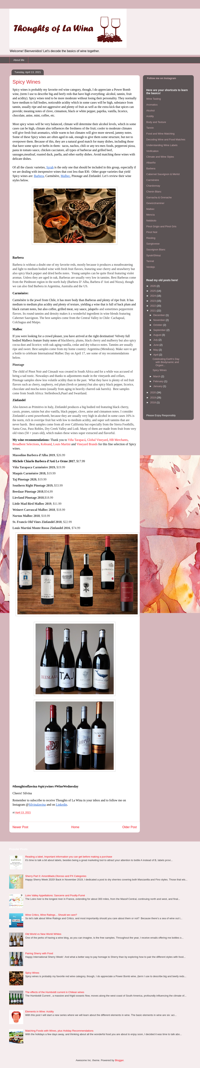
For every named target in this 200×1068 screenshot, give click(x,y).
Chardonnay (153, 185)
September (159, 330)
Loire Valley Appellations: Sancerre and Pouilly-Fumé (55, 895)
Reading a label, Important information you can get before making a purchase (68, 856)
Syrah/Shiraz (153, 255)
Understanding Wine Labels (162, 145)
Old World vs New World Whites (43, 934)
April (156, 354)
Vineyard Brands (87, 444)
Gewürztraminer (155, 203)
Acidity (150, 116)
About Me (18, 60)
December (159, 315)
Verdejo (150, 266)
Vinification (152, 151)
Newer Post (20, 827)
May (156, 349)
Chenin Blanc (153, 191)
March (157, 376)
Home (75, 827)
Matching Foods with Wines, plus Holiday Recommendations (59, 1030)
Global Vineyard (97, 439)
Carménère (152, 180)
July (156, 339)
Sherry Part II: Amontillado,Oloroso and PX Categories (55, 876)
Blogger (119, 1060)
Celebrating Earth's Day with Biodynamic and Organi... (166, 362)
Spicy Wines (160, 370)
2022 (153, 305)
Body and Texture (156, 122)
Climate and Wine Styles (160, 156)
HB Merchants (118, 439)
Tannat (150, 261)
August (157, 334)
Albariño (151, 162)
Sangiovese (153, 243)
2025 (153, 290)
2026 (153, 285)
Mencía (150, 214)
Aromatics (152, 104)
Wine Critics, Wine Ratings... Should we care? (51, 914)
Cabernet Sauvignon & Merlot (163, 174)
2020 (153, 392)
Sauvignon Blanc (155, 249)
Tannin (150, 127)
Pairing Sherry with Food (39, 953)
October (158, 324)
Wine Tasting (153, 98)
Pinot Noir (151, 232)
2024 (153, 295)
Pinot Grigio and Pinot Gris (161, 226)
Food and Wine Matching (160, 133)
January (158, 386)
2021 (153, 310)
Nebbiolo (151, 220)
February (158, 381)
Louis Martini (61, 444)
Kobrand (46, 444)
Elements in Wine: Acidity (39, 1011)
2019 (153, 397)
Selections (32, 444)
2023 (153, 300)
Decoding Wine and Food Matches (165, 139)
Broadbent (19, 444)
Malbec (150, 209)
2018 (153, 402)
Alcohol (150, 110)
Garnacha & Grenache (159, 197)
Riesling (150, 238)
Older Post (129, 827)
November (159, 320)
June (156, 344)
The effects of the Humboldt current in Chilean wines (54, 992)
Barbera (150, 168)
